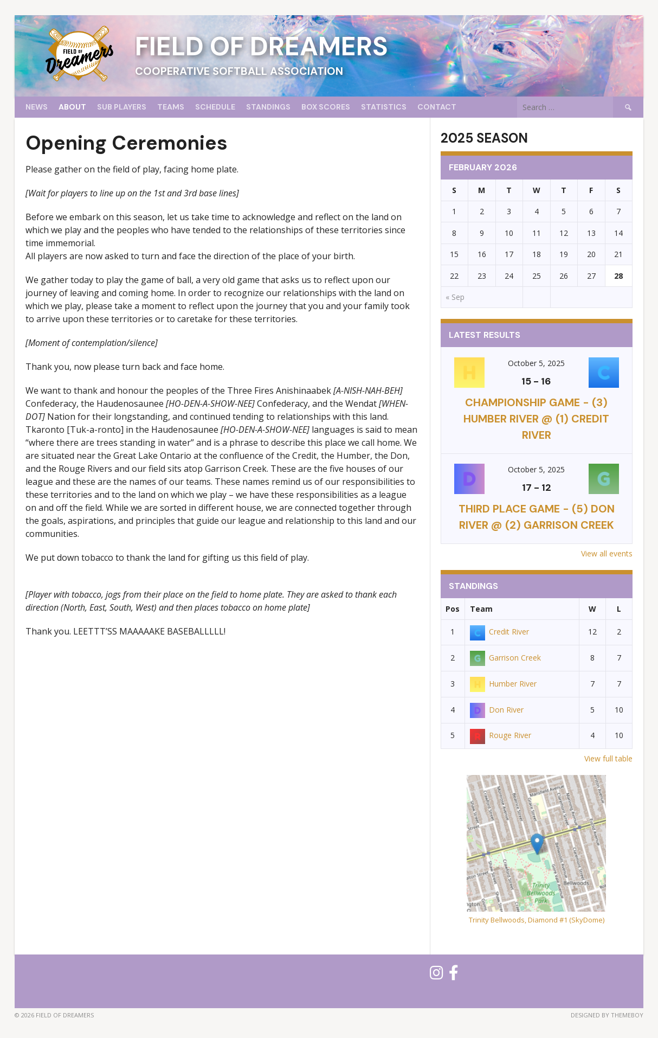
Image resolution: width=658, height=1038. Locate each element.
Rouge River (500, 735)
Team (481, 609)
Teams (170, 107)
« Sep (455, 297)
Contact (436, 107)
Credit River (499, 631)
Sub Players (121, 107)
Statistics (384, 107)
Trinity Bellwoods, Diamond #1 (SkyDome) (536, 920)
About (72, 107)
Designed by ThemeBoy (607, 1015)
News (36, 107)
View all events (607, 553)
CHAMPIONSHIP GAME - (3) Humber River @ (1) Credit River (536, 418)
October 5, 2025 (536, 363)
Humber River (503, 683)
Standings (268, 107)
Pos (453, 609)
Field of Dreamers (261, 46)
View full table (608, 758)
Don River (497, 709)
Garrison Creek (505, 657)
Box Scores (325, 107)
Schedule (215, 107)
